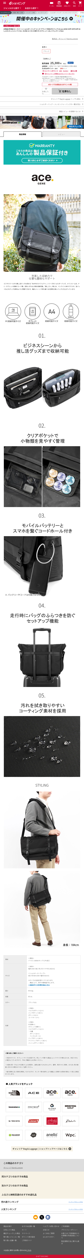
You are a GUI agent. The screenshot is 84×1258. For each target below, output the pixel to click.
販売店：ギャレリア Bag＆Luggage (65, 39)
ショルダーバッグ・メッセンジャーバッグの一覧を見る (60, 104)
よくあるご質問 (48, 1233)
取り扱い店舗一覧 (10, 1240)
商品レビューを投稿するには (69, 111)
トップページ (5, 13)
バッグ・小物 (30, 13)
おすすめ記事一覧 (28, 1226)
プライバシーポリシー (69, 1230)
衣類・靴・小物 (18, 13)
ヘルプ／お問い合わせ (51, 1226)
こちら (28, 1250)
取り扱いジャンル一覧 (12, 1237)
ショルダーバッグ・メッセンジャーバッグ (63, 13)
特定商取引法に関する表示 (70, 1242)
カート (24, 1230)
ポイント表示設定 (28, 1237)
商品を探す (8, 1226)
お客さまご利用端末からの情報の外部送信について (70, 1235)
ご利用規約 (65, 1226)
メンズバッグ (42, 13)
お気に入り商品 (9, 1230)
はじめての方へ (48, 1237)
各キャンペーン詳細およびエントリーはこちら (59, 74)
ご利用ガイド (27, 1240)
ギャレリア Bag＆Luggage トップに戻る (65, 99)
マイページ (26, 1233)
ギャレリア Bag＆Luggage (13, 1167)
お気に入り (45, 92)
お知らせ (46, 1230)
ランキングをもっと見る (75, 1202)
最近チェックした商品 (12, 1233)
